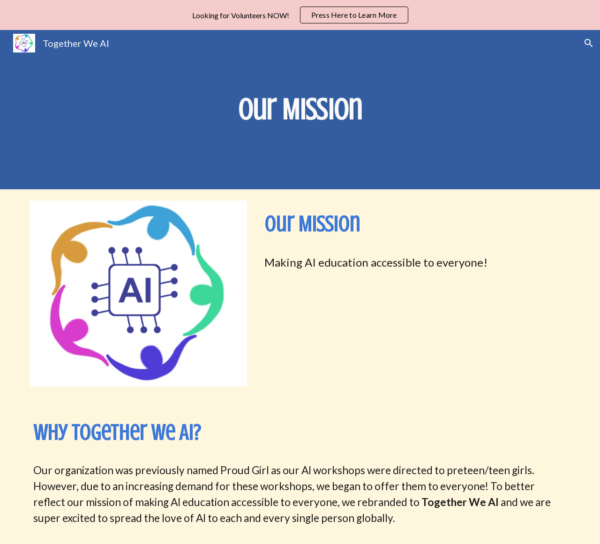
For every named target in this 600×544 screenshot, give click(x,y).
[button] (589, 43)
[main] (300, 109)
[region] (300, 15)
